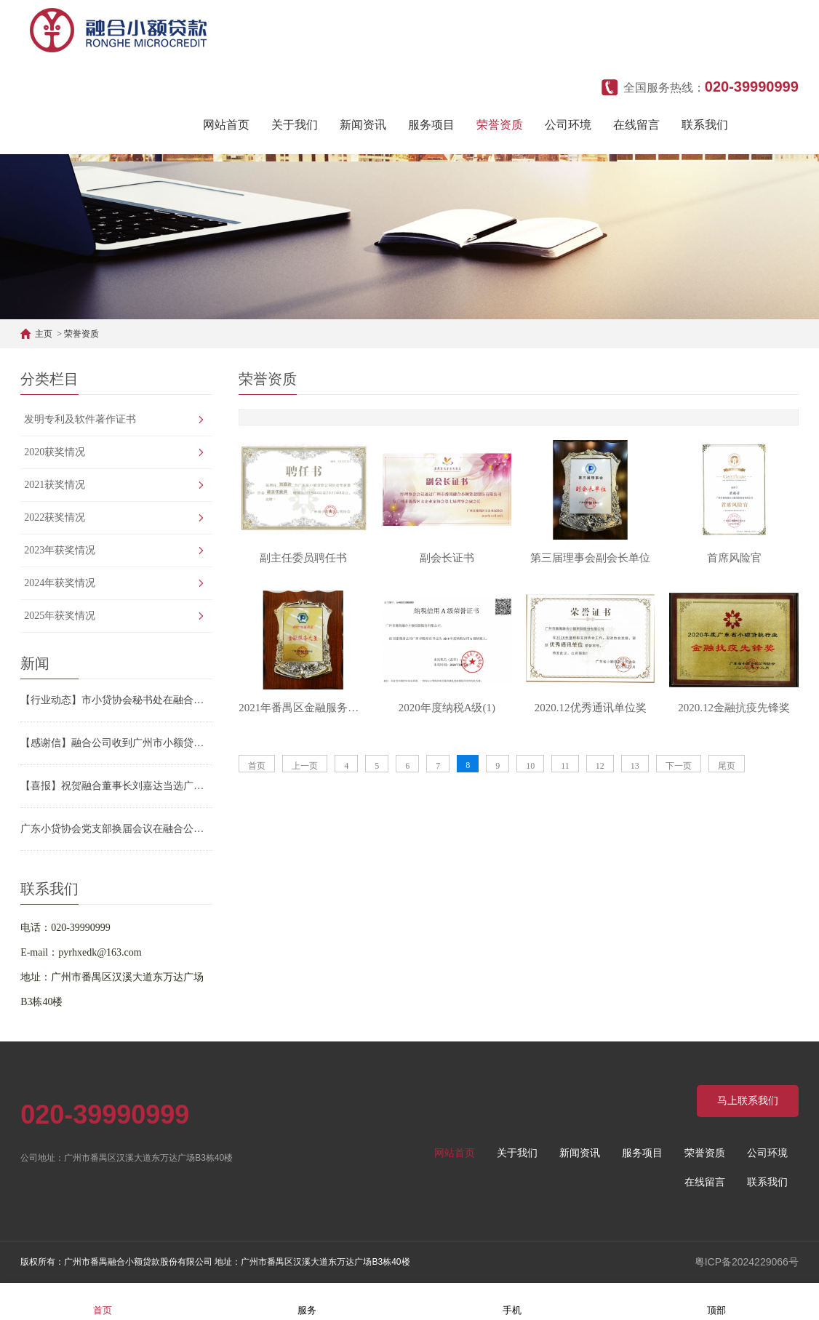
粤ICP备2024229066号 (747, 1262)
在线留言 (636, 125)
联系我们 (705, 125)
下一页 (679, 766)
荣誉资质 (499, 125)
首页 (256, 766)
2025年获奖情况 (59, 615)
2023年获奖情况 (59, 550)
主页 (43, 334)
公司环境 (568, 125)
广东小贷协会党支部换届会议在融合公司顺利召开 (116, 828)
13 (635, 766)
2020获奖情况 (54, 452)
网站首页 (226, 125)
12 (600, 766)
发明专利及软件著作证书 (80, 419)
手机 (512, 1301)
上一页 (305, 766)
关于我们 (294, 125)
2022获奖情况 (54, 517)
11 (565, 766)
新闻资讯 (363, 125)
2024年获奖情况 (59, 582)
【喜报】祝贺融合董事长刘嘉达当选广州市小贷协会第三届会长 (116, 785)
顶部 (716, 1301)
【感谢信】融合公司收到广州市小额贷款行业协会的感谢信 (116, 742)
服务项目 (431, 125)
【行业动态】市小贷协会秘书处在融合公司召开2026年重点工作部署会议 (116, 700)
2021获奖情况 (54, 484)
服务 (306, 1301)
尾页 (726, 766)
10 (530, 766)
